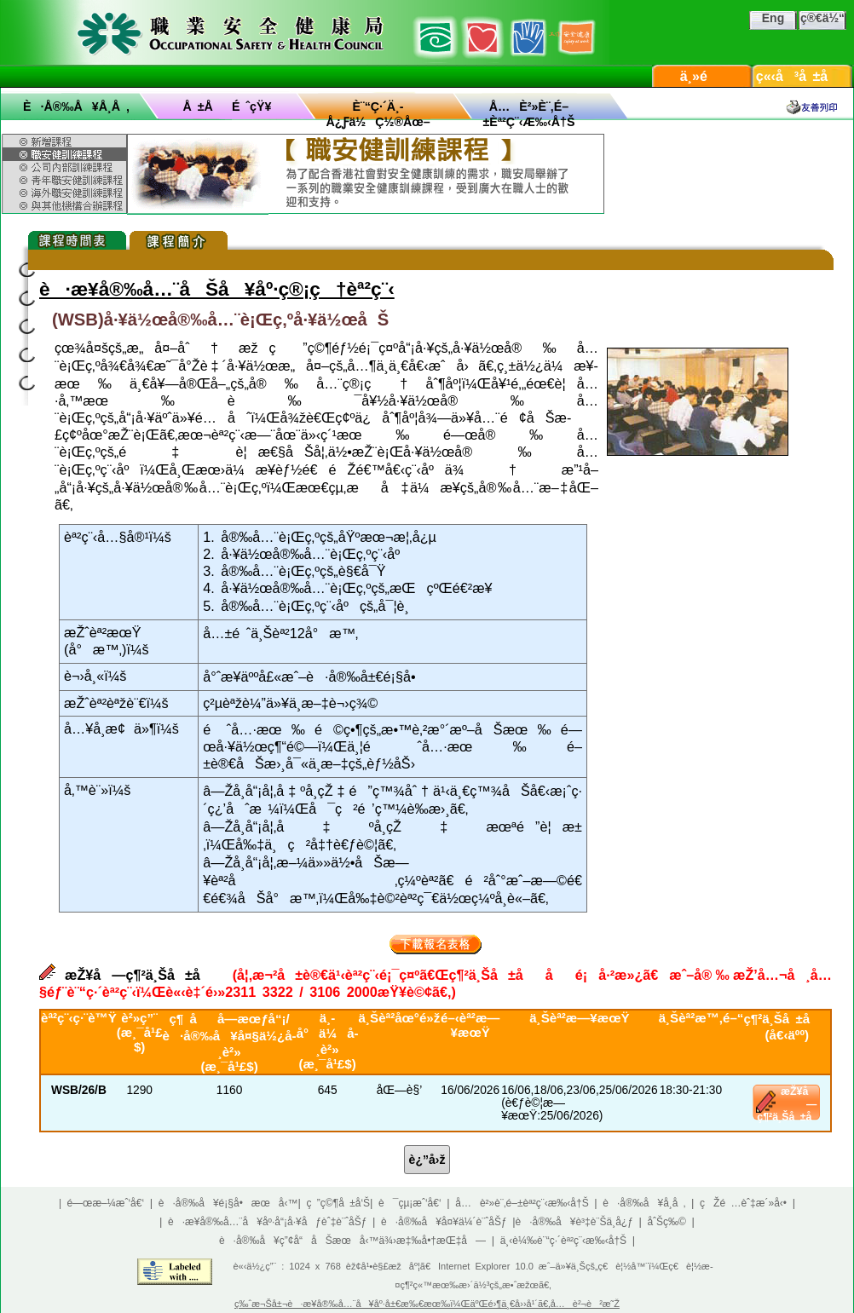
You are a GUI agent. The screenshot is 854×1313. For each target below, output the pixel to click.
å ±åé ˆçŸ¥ (227, 106)
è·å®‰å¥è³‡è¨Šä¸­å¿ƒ (574, 1222)
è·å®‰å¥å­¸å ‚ (76, 106)
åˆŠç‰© (666, 1222)
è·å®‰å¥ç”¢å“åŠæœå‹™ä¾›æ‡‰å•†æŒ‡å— (352, 1241)
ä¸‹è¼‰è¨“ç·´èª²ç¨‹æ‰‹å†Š (563, 1241)
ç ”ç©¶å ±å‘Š (339, 1203)
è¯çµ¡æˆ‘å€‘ (409, 1203)
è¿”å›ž (427, 1159)
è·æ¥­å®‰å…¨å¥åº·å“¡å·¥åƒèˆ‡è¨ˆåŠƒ (267, 1222)
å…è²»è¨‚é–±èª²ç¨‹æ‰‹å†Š (521, 1203)
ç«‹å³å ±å (803, 76)
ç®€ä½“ (822, 18)
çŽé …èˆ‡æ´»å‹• (743, 1203)
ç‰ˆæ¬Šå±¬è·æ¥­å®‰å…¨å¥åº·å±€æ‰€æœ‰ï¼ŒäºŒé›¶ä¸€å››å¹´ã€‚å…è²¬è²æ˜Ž (427, 1304)
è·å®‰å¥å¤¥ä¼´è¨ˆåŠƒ (444, 1222)
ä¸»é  (702, 76)
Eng (773, 18)
